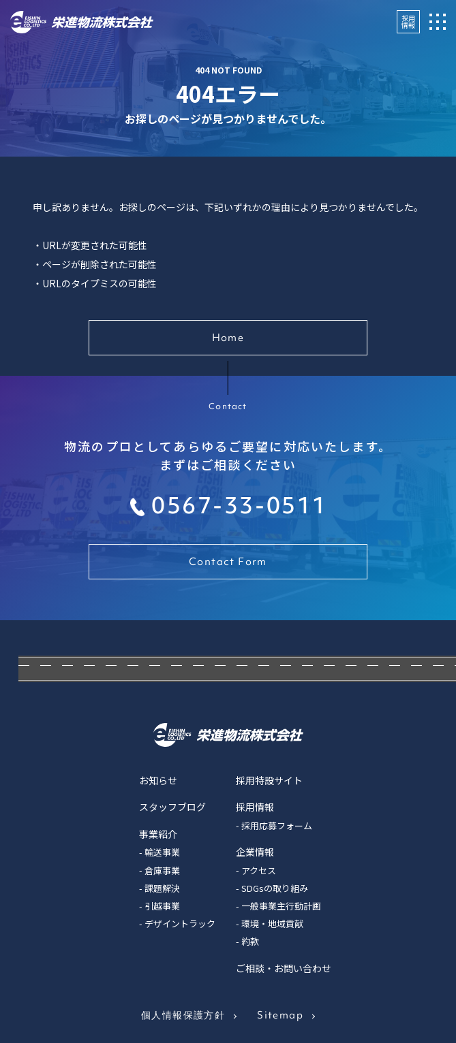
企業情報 (255, 852)
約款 (250, 941)
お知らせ (158, 780)
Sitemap (280, 1015)
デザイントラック (180, 923)
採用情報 (408, 21)
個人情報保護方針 (183, 1015)
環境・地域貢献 (272, 923)
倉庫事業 (162, 870)
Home (228, 337)
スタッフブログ (172, 807)
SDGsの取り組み (274, 888)
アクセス (258, 870)
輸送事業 (162, 852)
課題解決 (162, 888)
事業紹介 (158, 834)
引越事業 (162, 905)
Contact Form (228, 561)
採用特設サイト (269, 780)
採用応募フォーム (276, 825)
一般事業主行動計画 (281, 905)
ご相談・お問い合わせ (283, 968)
